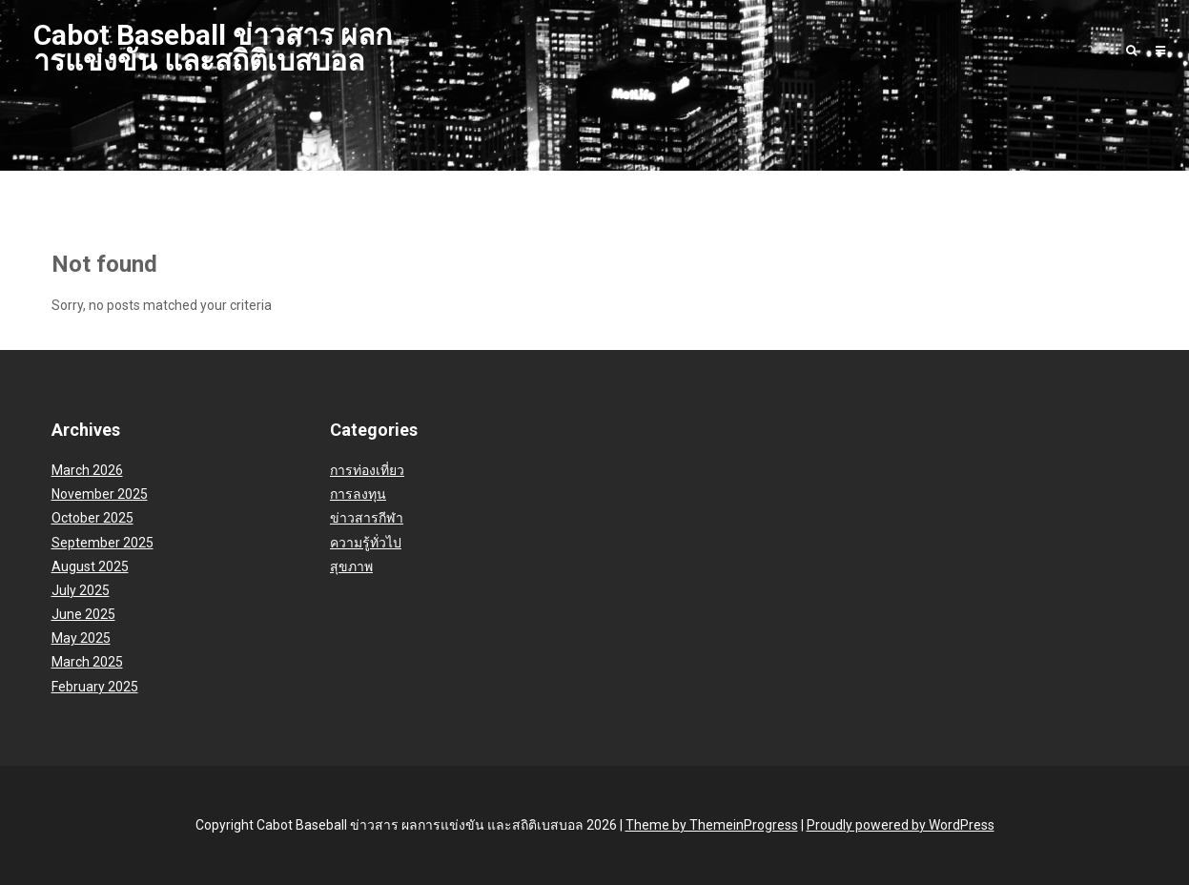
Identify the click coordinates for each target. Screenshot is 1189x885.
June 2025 (83, 614)
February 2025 (94, 686)
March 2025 (87, 661)
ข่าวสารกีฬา (366, 517)
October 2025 (92, 517)
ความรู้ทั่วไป (365, 542)
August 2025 (90, 566)
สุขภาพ (351, 566)
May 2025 (81, 638)
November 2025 (99, 494)
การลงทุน (358, 494)
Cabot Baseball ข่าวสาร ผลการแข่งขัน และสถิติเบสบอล (212, 47)
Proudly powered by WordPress (900, 825)
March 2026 (87, 470)
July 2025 (80, 590)
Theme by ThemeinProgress (711, 825)
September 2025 (102, 542)
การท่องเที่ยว (367, 470)
